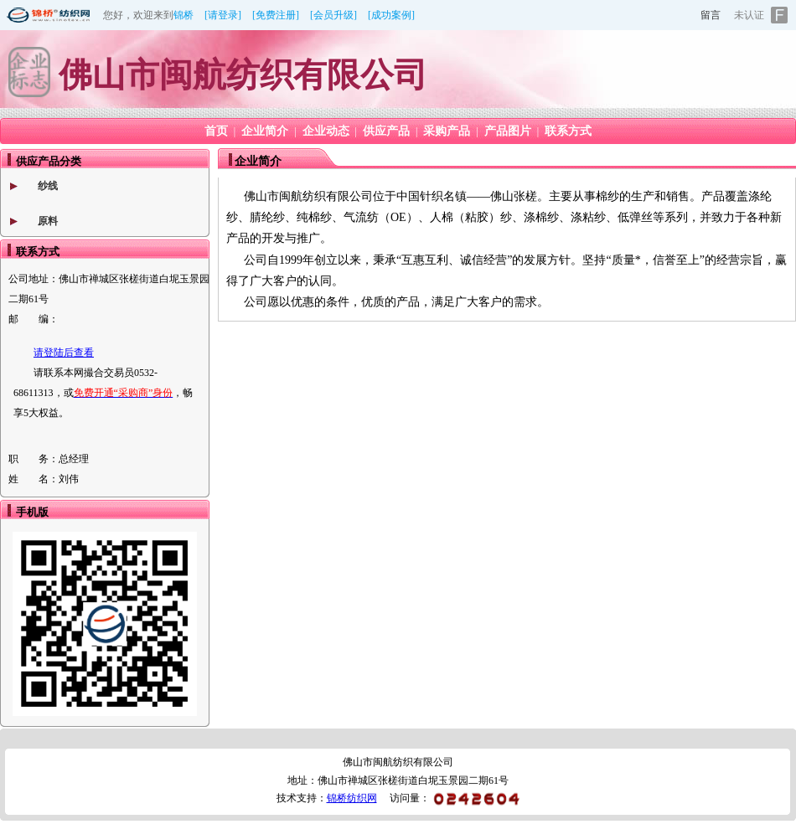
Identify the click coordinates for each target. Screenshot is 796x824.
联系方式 (568, 131)
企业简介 (264, 131)
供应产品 (386, 131)
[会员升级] (333, 15)
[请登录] (222, 15)
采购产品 (446, 131)
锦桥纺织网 (352, 798)
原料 (48, 221)
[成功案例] (391, 15)
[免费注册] (275, 15)
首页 (216, 131)
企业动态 (325, 131)
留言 (710, 15)
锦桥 (183, 15)
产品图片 (507, 131)
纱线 (48, 186)
